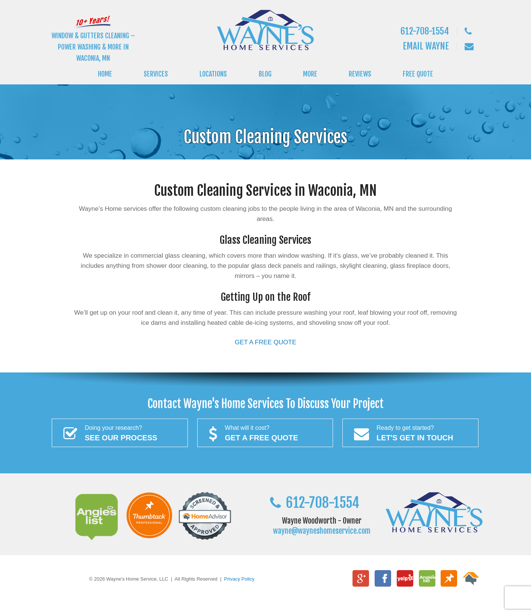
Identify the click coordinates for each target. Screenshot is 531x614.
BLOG (265, 74)
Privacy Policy (239, 579)
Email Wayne (426, 46)
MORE (310, 74)
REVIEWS (360, 74)
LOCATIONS (213, 74)
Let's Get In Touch (410, 432)
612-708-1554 (424, 31)
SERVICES (156, 74)
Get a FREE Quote (265, 432)
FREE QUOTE (418, 74)
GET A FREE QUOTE (265, 342)
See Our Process (120, 432)
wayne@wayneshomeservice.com (321, 531)
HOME (105, 74)
